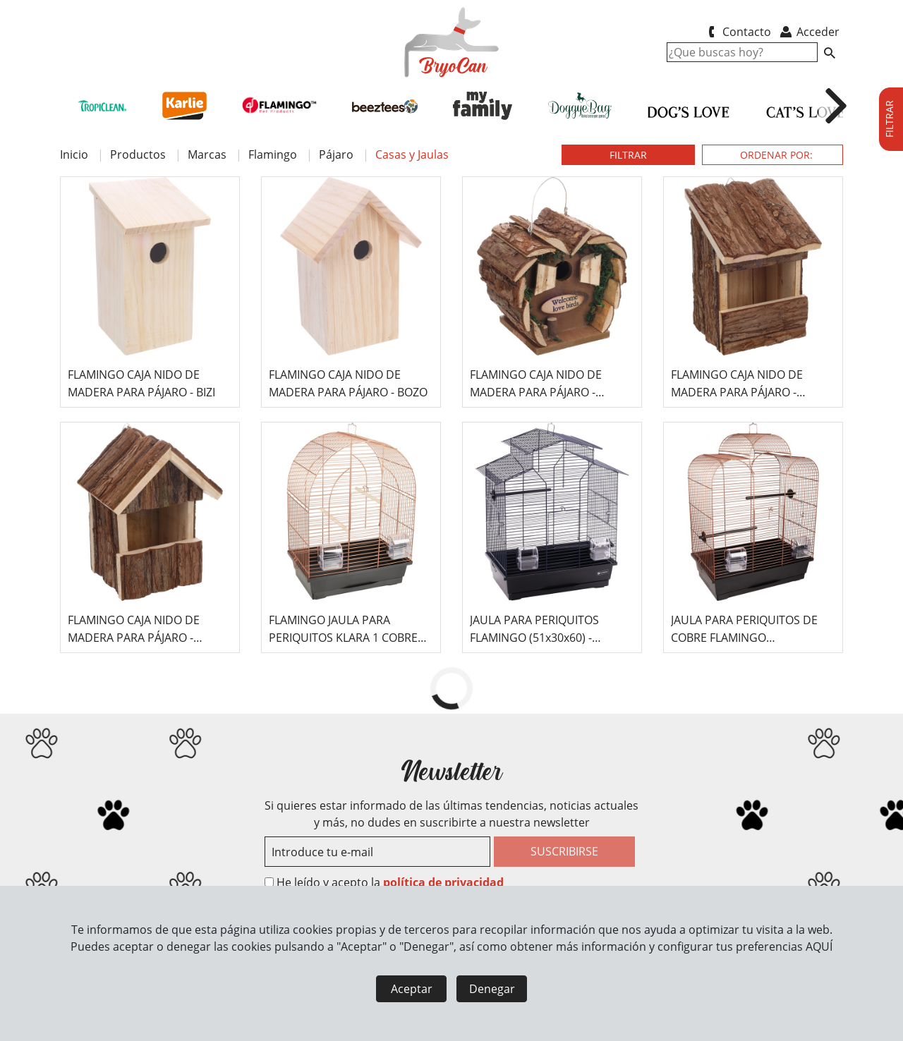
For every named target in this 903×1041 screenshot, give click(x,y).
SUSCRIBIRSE (564, 851)
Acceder (809, 31)
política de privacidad (443, 882)
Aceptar (411, 989)
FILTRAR (628, 155)
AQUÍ (819, 946)
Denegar (492, 989)
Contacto (736, 31)
